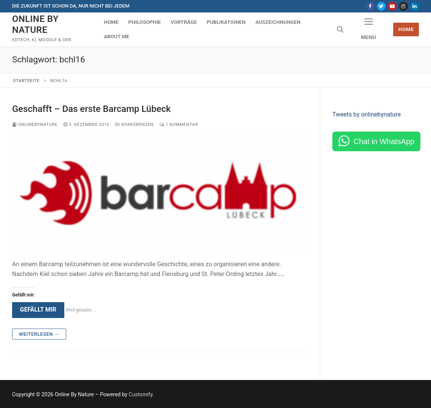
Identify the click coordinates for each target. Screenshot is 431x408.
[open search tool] (340, 29)
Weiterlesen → (39, 334)
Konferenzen (134, 124)
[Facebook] (370, 6)
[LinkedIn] (414, 6)
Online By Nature (35, 24)
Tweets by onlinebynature (366, 114)
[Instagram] (403, 6)
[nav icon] (368, 29)
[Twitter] (381, 6)
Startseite (26, 80)
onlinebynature (34, 124)
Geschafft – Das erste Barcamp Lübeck (91, 109)
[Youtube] (392, 6)
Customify (140, 394)
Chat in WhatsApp (383, 141)
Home (406, 29)
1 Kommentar (179, 124)
